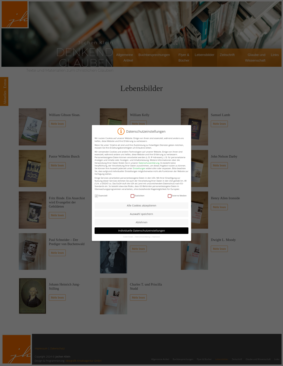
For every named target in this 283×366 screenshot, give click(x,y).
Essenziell (101, 195)
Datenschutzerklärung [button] (143, 237)
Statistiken (137, 195)
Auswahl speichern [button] (141, 214)
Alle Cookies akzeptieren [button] (141, 205)
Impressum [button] (156, 237)
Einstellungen (139, 168)
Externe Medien (177, 195)
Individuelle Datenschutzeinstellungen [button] (141, 230)
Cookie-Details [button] (128, 237)
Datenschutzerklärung (149, 163)
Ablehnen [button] (141, 222)
